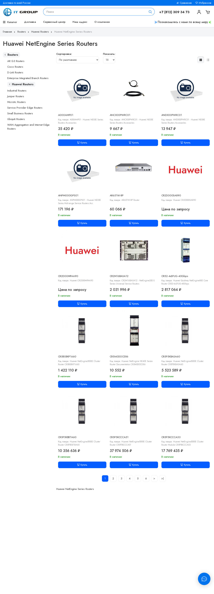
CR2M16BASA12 (119, 276)
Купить (82, 142)
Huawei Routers (42, 32)
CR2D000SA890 (171, 195)
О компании (102, 22)
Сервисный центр (54, 22)
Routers (23, 32)
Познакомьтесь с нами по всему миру (183, 22)
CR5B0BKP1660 (67, 357)
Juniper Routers (15, 96)
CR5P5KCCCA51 (119, 437)
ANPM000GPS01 (68, 195)
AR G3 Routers (15, 61)
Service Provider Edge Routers (24, 108)
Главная (9, 32)
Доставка (30, 22)
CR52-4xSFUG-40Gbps (174, 276)
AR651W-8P (117, 195)
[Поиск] (150, 12)
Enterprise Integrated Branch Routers (27, 78)
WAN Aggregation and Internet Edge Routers (28, 127)
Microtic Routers (16, 102)
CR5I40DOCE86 (119, 357)
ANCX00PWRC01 (120, 115)
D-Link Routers (15, 72)
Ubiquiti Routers (16, 119)
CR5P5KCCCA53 (171, 437)
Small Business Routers (20, 113)
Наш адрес (80, 22)
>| (162, 478)
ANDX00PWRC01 (171, 115)
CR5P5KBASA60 (170, 357)
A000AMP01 (65, 115)
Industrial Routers (16, 91)
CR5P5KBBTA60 (67, 437)
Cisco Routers (15, 67)
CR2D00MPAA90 (68, 276)
